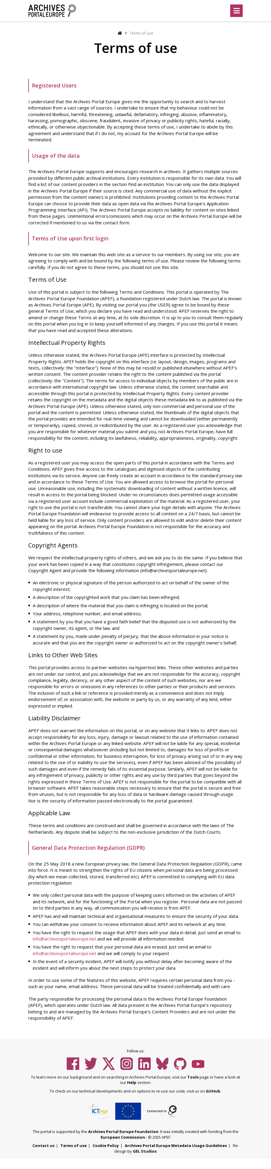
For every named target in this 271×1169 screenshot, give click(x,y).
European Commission (123, 1137)
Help (131, 1082)
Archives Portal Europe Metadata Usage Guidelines (176, 1145)
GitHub (213, 1091)
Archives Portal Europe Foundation (123, 1131)
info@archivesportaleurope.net (64, 939)
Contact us (43, 1145)
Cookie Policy (106, 1145)
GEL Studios (145, 1151)
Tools (193, 1077)
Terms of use (73, 1145)
